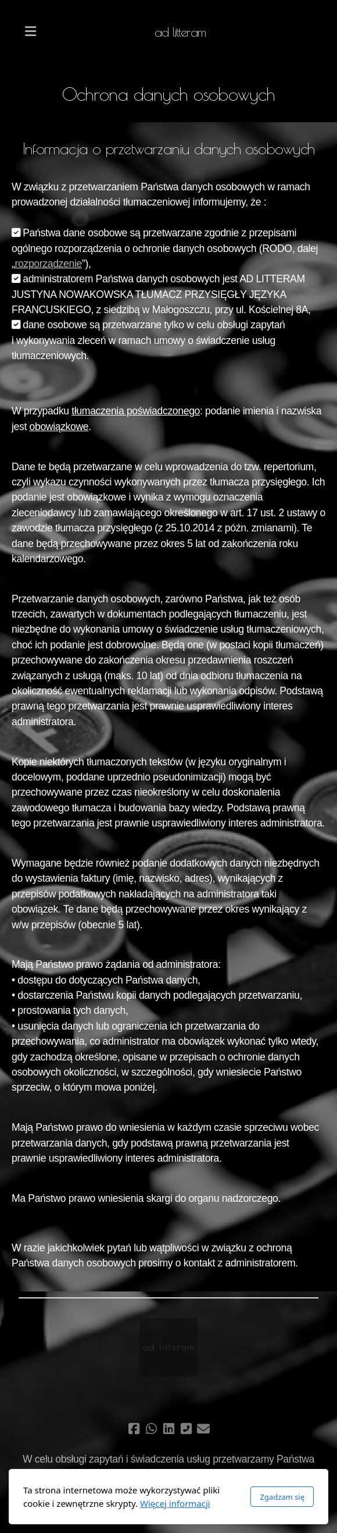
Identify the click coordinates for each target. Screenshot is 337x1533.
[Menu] (30, 32)
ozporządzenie (50, 263)
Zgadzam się (282, 1497)
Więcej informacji (175, 1503)
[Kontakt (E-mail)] (203, 1429)
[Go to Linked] (168, 1429)
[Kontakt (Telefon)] (186, 1429)
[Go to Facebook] (133, 1429)
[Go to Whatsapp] (151, 1429)
